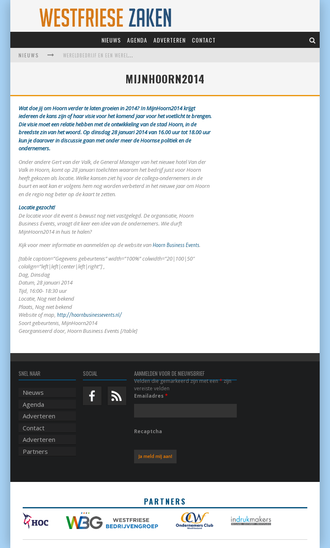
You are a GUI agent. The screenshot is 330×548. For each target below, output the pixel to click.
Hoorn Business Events (176, 245)
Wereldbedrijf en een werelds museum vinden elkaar (126, 55)
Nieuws (111, 40)
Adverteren (169, 40)
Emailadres (151, 395)
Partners (35, 451)
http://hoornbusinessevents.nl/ (89, 314)
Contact (204, 40)
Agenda (137, 40)
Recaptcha (148, 431)
